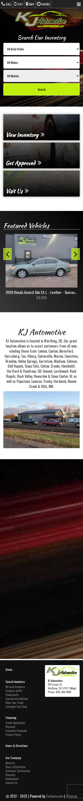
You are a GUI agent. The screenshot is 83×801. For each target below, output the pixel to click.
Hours (43, 4)
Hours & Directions (17, 745)
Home (9, 669)
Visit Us (17, 191)
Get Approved (24, 163)
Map (30, 4)
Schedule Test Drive (16, 707)
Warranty (10, 727)
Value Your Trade (14, 703)
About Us (10, 763)
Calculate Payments (16, 731)
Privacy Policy (13, 735)
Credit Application (15, 723)
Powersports (12, 695)
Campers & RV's (14, 691)
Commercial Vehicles (17, 699)
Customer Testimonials (18, 771)
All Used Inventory (15, 687)
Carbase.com (54, 796)
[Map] (73, 688)
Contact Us (11, 783)
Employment (12, 779)
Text (18, 4)
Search (42, 89)
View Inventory (25, 135)
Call (6, 4)
